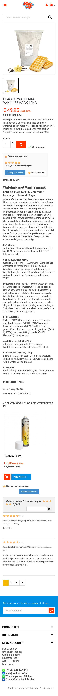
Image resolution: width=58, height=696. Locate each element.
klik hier (29, 679)
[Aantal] (7, 144)
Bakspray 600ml (13, 456)
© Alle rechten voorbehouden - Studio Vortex (31, 688)
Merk (5, 389)
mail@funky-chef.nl (16, 673)
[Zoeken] (25, 17)
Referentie (8, 393)
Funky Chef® (16, 389)
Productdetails (20, 477)
